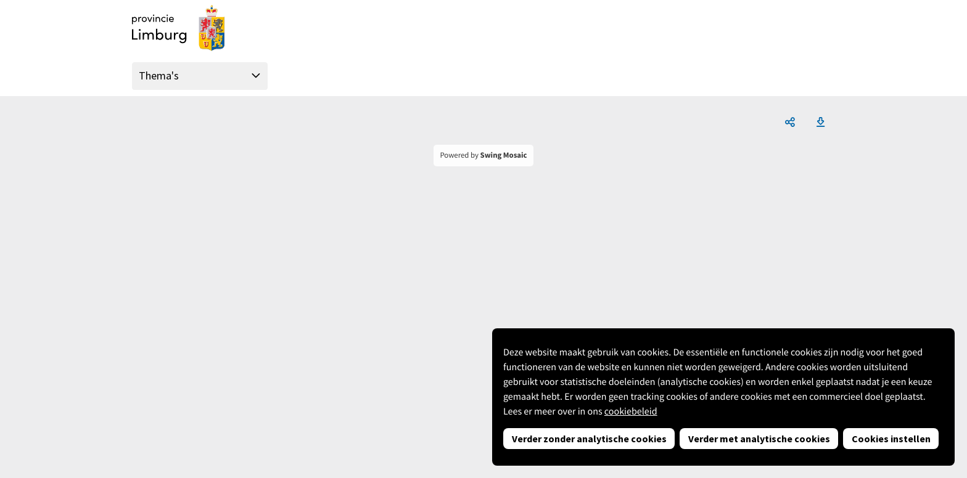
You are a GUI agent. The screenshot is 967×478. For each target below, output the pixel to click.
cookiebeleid (630, 411)
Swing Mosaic (503, 155)
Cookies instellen (891, 438)
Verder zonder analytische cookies (589, 438)
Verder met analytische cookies (759, 438)
